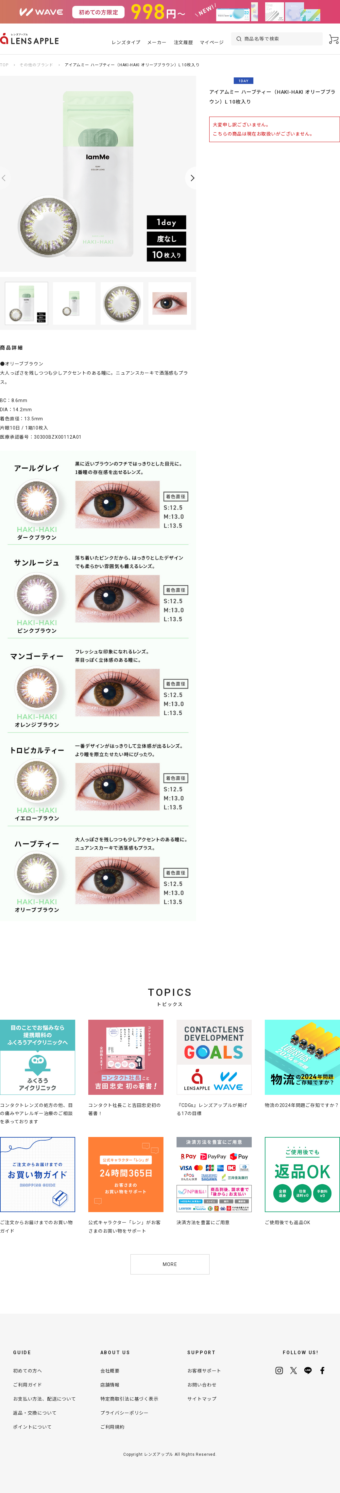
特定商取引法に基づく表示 (129, 1399)
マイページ (212, 42)
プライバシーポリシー (124, 1413)
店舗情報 (110, 1385)
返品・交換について (35, 1413)
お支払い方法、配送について (44, 1399)
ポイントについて (32, 1427)
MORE (170, 1264)
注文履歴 (183, 42)
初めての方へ (27, 1370)
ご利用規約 (112, 1427)
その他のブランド (36, 65)
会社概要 (110, 1370)
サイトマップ (201, 1399)
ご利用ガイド (27, 1385)
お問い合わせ (201, 1385)
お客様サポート (204, 1370)
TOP (4, 65)
